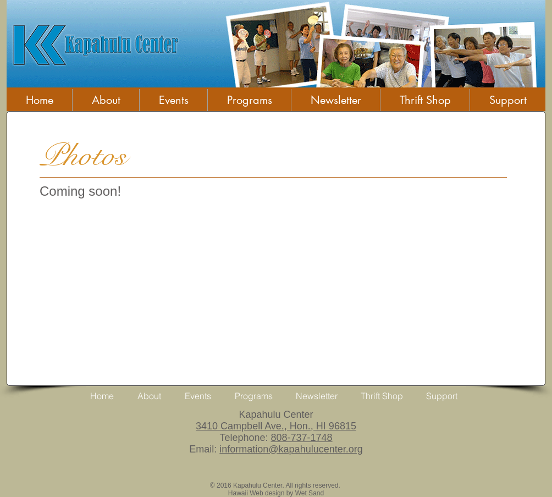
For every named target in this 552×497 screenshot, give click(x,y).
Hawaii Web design (256, 493)
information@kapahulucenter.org (290, 449)
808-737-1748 (301, 437)
